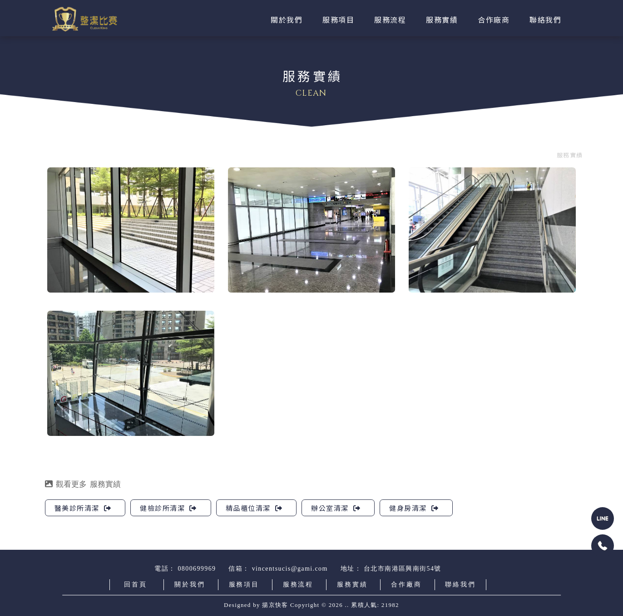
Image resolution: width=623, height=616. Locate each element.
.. (347, 604)
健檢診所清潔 (168, 508)
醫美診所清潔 (83, 508)
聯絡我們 (460, 584)
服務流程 (298, 584)
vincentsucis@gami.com (290, 568)
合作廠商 (406, 584)
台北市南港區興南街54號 (402, 568)
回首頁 (135, 584)
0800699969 (197, 568)
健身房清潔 (414, 508)
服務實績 (570, 155)
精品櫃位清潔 (254, 508)
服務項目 (244, 584)
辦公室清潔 (336, 508)
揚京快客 (275, 604)
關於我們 (189, 584)
